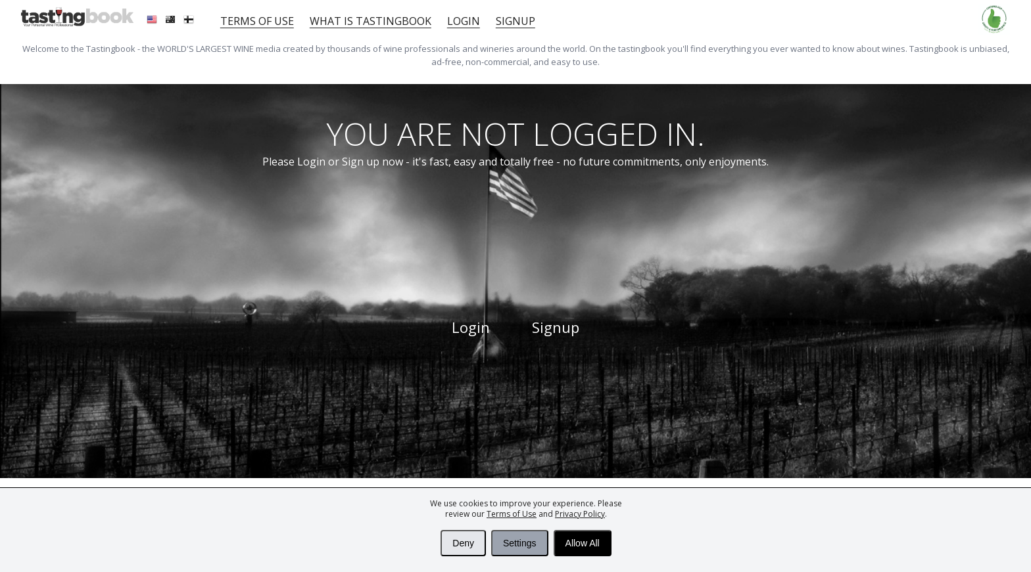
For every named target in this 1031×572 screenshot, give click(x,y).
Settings (520, 543)
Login (463, 21)
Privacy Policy (580, 513)
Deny (463, 543)
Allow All (582, 543)
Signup (515, 21)
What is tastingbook (370, 21)
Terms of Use (512, 513)
